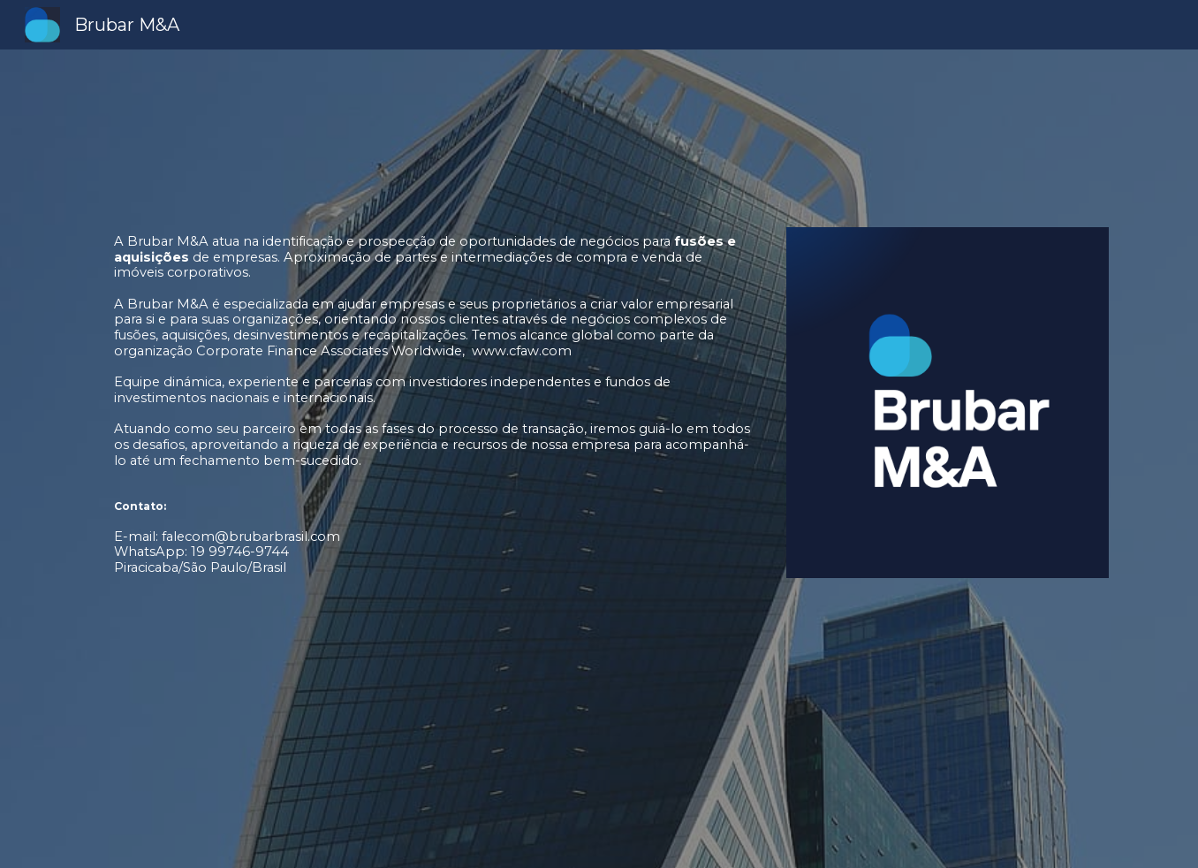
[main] (425, 458)
